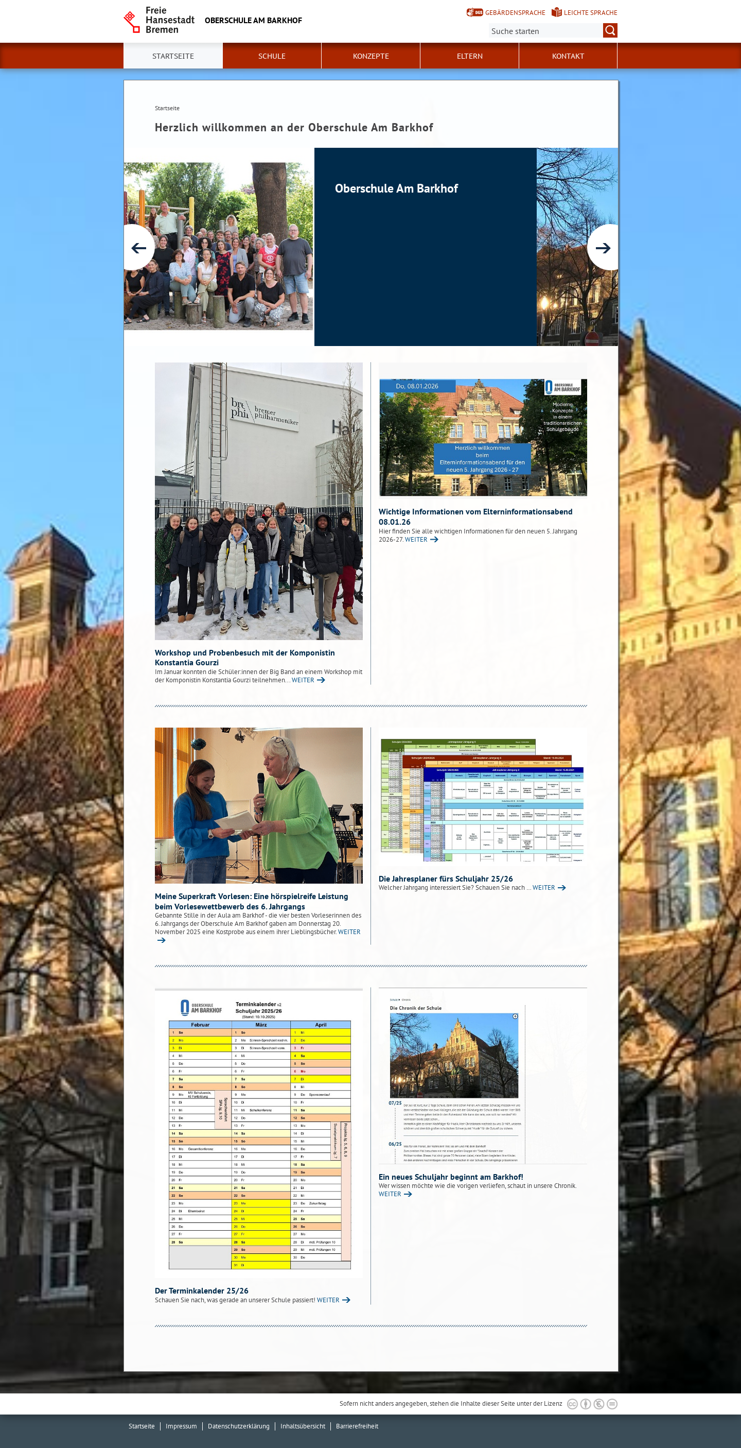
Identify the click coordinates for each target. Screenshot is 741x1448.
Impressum (181, 1426)
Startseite (173, 56)
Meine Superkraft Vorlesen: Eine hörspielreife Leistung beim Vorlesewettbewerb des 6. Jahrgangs (251, 901)
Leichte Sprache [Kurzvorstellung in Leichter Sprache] (590, 12)
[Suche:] (553, 30)
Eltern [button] (470, 56)
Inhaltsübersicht (302, 1426)
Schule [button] (272, 56)
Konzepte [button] (371, 56)
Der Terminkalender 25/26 (202, 1290)
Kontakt (568, 56)
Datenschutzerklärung (239, 1426)
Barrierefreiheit (357, 1426)
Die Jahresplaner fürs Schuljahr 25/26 (446, 878)
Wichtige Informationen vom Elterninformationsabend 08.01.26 (476, 516)
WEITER (303, 680)
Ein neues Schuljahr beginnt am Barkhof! (451, 1176)
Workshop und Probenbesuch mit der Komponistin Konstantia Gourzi (245, 657)
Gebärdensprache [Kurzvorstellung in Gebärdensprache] (515, 12)
